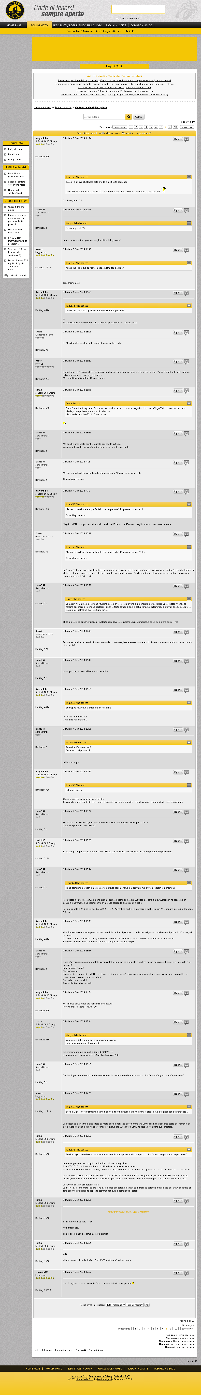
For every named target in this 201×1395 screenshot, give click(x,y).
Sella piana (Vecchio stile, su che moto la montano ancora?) (138, 94)
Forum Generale (63, 107)
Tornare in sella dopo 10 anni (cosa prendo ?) (99, 91)
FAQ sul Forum (15, 149)
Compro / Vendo (141, 25)
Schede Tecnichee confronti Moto (16, 183)
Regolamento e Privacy (100, 1376)
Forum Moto (39, 25)
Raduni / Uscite (116, 25)
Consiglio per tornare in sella (138, 91)
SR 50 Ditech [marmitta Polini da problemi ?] (17, 240)
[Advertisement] (114, 48)
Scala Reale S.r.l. (84, 1379)
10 (175, 126)
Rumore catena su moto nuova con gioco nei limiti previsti (17, 220)
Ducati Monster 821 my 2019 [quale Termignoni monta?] (18, 265)
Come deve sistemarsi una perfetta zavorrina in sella (82, 83)
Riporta (178, 138)
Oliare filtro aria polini (16, 208)
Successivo (187, 126)
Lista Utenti (13, 154)
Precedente (120, 126)
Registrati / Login (64, 25)
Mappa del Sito (79, 1376)
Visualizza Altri (18, 275)
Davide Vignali (104, 1379)
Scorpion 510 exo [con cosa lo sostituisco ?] (17, 252)
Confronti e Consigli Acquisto (91, 107)
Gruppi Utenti (15, 159)
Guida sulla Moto (90, 25)
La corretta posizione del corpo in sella (78, 80)
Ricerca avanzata (129, 18)
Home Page (14, 25)
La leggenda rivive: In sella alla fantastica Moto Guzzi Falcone (142, 83)
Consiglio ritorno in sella (138, 87)
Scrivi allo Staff (122, 1376)
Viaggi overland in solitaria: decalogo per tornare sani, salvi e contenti (135, 80)
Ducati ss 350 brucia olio (15, 231)
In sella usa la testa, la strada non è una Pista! (101, 87)
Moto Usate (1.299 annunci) (16, 175)
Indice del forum (42, 107)
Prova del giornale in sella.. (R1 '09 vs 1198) (83, 94)
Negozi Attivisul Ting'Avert (15, 191)
